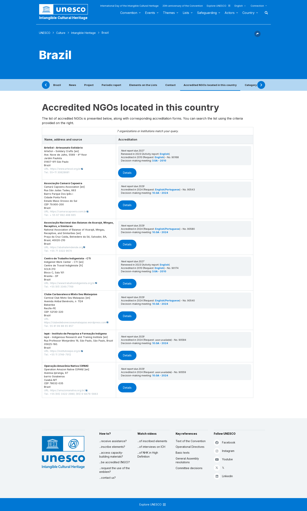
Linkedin (223, 476)
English (239, 5)
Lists (186, 13)
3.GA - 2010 (159, 160)
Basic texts (183, 452)
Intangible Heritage (83, 32)
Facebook (224, 442)
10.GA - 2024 (160, 192)
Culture (60, 32)
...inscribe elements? (112, 446)
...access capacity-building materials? (111, 454)
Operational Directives (190, 446)
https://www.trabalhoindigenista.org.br (72, 283)
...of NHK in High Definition (147, 454)
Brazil (57, 85)
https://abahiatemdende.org (66, 247)
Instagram (224, 451)
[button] (257, 36)
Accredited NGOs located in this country (210, 85)
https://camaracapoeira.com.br (68, 211)
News (72, 85)
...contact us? (107, 477)
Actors (230, 13)
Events (150, 13)
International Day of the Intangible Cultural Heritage (129, 5)
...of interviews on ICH (151, 446)
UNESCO (44, 32)
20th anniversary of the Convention (183, 5)
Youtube (223, 459)
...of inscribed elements (152, 441)
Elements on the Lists (143, 85)
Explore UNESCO (219, 5)
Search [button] (265, 13)
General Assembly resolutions (187, 460)
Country (248, 13)
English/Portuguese (167, 189)
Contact (170, 85)
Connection (257, 5)
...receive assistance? (113, 441)
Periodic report (111, 85)
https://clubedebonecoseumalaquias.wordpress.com (75, 322)
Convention (128, 13)
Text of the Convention (191, 441)
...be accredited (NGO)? (114, 462)
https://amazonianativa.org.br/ (67, 390)
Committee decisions (189, 468)
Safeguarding (207, 13)
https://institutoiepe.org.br (65, 351)
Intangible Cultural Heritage (63, 18)
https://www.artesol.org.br (65, 168)
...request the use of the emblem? (114, 470)
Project (89, 85)
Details (127, 172)
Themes (169, 13)
